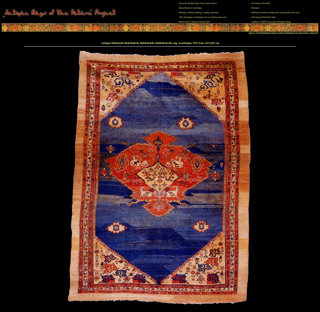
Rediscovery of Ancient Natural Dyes (194, 22)
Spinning (214, 12)
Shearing (182, 12)
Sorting (190, 12)
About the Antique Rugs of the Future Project (198, 3)
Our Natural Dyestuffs (260, 3)
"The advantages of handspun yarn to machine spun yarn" (203, 17)
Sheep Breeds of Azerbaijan (190, 8)
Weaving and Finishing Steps (263, 17)
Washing (198, 12)
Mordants (255, 8)
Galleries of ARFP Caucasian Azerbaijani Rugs (271, 22)
